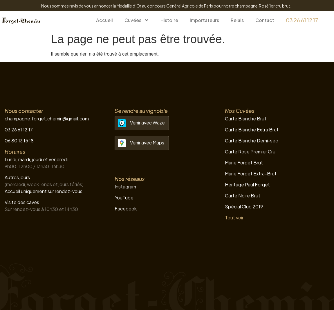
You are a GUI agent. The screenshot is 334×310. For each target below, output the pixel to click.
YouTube (124, 198)
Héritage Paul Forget (247, 184)
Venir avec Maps (147, 143)
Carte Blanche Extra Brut (252, 129)
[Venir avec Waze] (122, 123)
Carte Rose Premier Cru (250, 151)
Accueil (104, 20)
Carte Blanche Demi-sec (251, 140)
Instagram (125, 187)
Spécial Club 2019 (244, 206)
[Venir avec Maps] (122, 143)
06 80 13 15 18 (19, 140)
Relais (237, 20)
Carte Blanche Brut (245, 118)
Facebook (126, 209)
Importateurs (204, 20)
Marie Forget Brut (244, 162)
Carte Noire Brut (242, 195)
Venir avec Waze (147, 123)
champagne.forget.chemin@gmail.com (47, 118)
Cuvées (136, 20)
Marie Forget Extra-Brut (251, 173)
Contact (264, 20)
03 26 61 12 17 (302, 20)
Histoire (169, 20)
